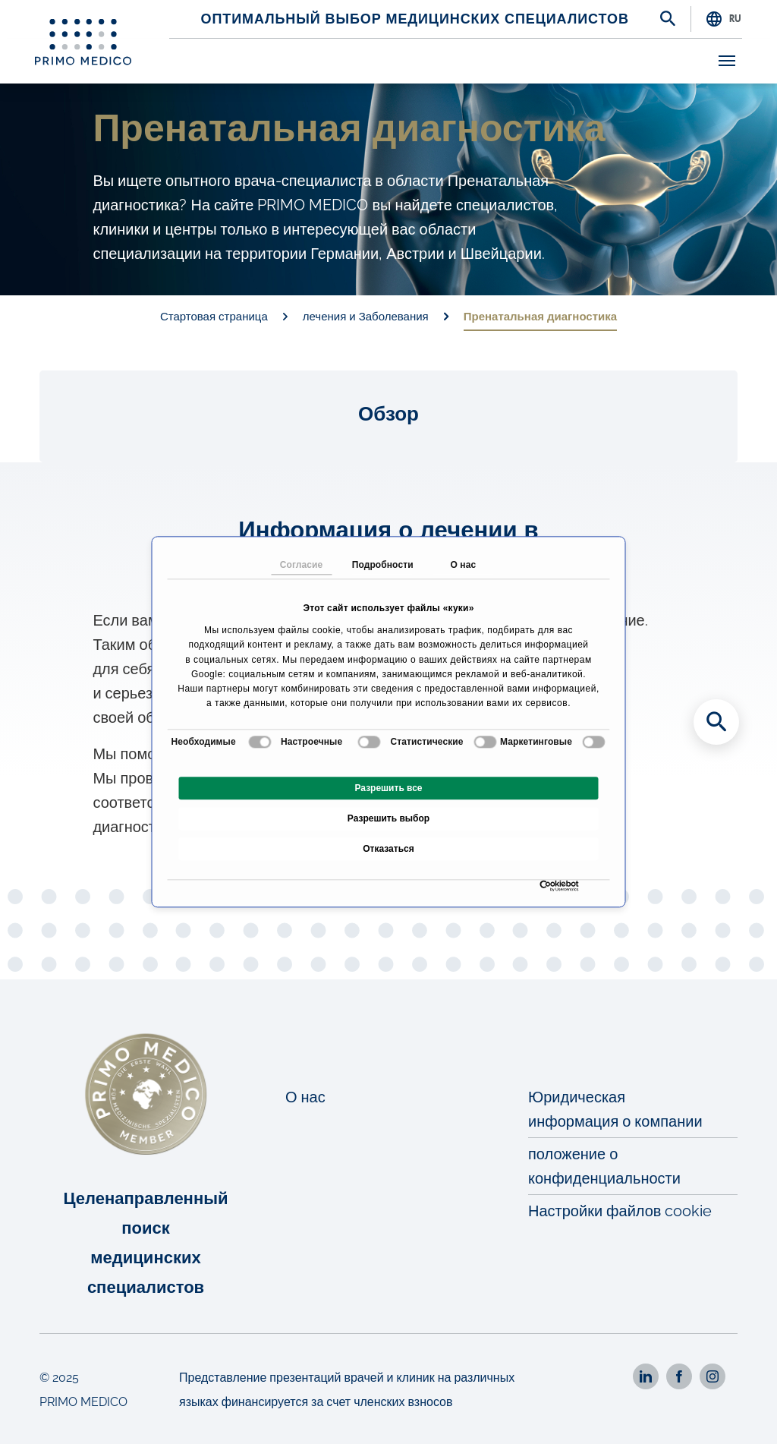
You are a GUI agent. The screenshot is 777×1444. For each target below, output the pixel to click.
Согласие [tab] (301, 565)
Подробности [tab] (382, 565)
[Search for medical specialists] (716, 722)
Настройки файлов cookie (620, 1211)
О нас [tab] (463, 565)
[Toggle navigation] (727, 61)
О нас (305, 1097)
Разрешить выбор (388, 819)
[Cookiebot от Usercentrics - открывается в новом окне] (543, 886)
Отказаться (388, 849)
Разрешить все (388, 788)
